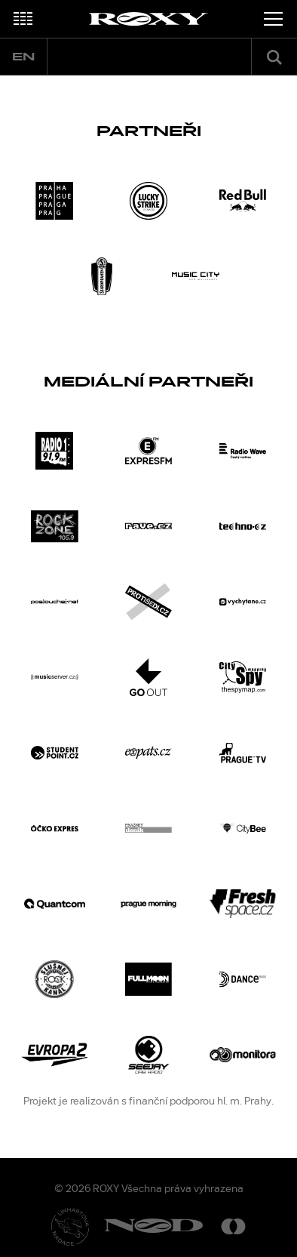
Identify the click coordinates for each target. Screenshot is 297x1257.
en (23, 57)
